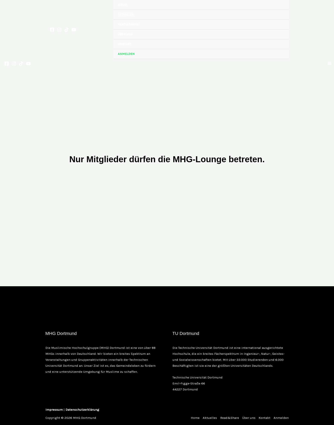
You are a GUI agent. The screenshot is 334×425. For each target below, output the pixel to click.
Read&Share (128, 24)
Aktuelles (126, 14)
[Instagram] (59, 29)
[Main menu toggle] (329, 63)
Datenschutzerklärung (82, 410)
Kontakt (124, 44)
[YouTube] (73, 29)
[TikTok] (66, 29)
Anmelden (126, 54)
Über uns (125, 34)
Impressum (54, 410)
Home (122, 5)
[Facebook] (52, 29)
